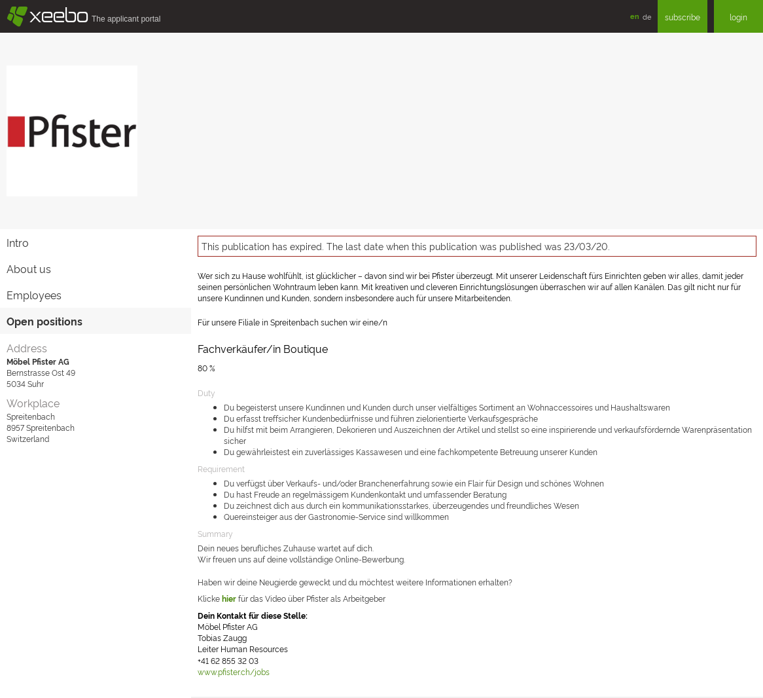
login (738, 16)
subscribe (682, 16)
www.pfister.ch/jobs (234, 671)
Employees (34, 294)
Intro (18, 242)
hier (229, 598)
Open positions (44, 321)
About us (29, 268)
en (634, 16)
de (647, 16)
